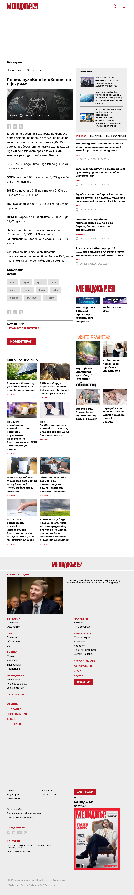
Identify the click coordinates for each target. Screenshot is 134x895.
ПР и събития (82, 627)
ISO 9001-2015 (49, 794)
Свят (10, 633)
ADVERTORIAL (86, 72)
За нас (10, 790)
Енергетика (14, 664)
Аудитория (13, 794)
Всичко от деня (18, 574)
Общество (13, 627)
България (14, 62)
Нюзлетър (83, 682)
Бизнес (12, 652)
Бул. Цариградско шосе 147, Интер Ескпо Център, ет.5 (29, 846)
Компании (12, 660)
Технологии (15, 694)
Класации (79, 641)
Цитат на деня (83, 654)
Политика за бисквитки (20, 817)
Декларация (13, 798)
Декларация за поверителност (24, 813)
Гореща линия (17, 714)
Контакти (14, 724)
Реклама (78, 622)
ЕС (8, 645)
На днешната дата (85, 650)
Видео (78, 675)
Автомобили (83, 665)
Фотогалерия (82, 637)
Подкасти (14, 709)
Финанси (12, 656)
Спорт (78, 670)
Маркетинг (81, 618)
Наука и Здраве (84, 660)
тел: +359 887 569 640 (18, 851)
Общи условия (14, 809)
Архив (11, 719)
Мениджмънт (16, 675)
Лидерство (13, 679)
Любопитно (82, 633)
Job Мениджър (15, 688)
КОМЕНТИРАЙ (21, 341)
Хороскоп (79, 645)
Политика (13, 622)
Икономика (13, 669)
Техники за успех (17, 683)
